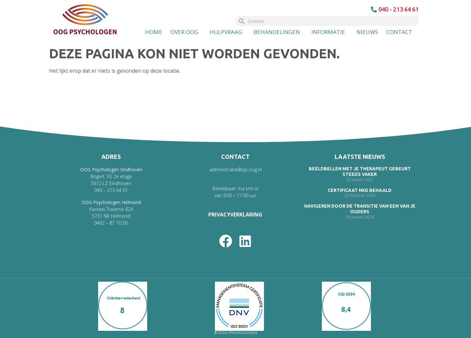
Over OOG (185, 32)
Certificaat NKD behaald (360, 190)
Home (153, 32)
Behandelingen (278, 32)
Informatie (329, 32)
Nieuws (367, 32)
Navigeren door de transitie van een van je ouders (359, 208)
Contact (400, 32)
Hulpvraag (227, 32)
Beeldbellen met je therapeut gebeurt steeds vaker (360, 171)
